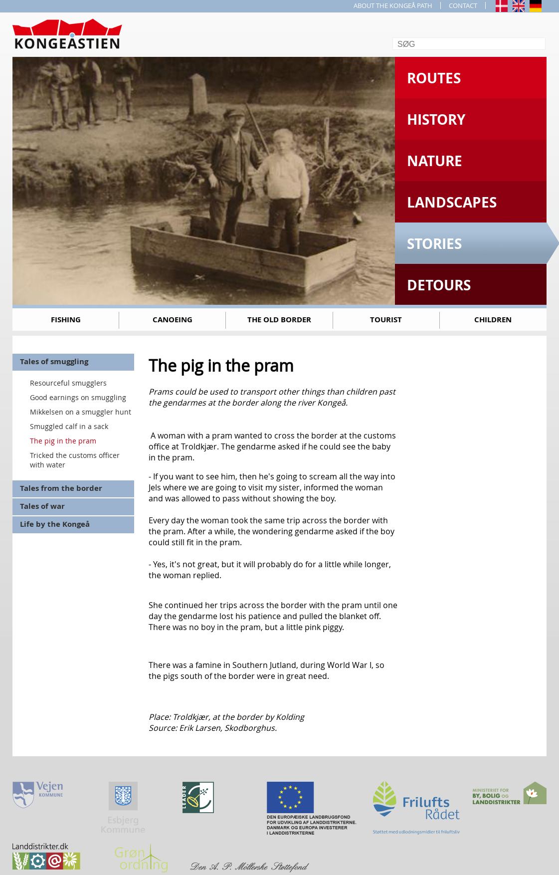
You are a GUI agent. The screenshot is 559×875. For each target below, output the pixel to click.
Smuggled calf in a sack (69, 426)
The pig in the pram (63, 440)
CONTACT (463, 5)
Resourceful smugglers (68, 383)
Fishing (66, 319)
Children (493, 319)
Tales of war (42, 506)
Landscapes (452, 202)
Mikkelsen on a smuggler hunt (80, 412)
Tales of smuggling (54, 361)
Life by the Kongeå (55, 524)
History (436, 119)
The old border (279, 319)
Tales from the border (61, 488)
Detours (439, 285)
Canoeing (172, 319)
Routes (434, 78)
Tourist (386, 319)
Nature (434, 161)
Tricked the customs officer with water (75, 459)
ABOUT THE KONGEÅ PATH (393, 5)
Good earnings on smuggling (78, 397)
